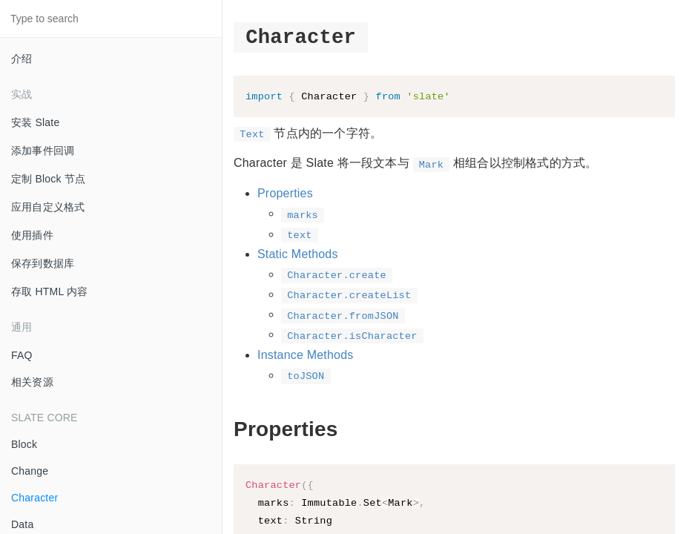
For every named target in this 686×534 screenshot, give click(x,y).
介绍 (21, 59)
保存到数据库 (42, 263)
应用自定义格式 (48, 207)
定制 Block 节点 (48, 179)
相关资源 (32, 382)
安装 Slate (35, 122)
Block (24, 444)
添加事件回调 (42, 150)
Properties (285, 194)
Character (34, 498)
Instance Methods (305, 355)
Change (29, 471)
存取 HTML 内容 (49, 291)
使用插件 (32, 235)
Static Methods (297, 254)
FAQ (22, 355)
